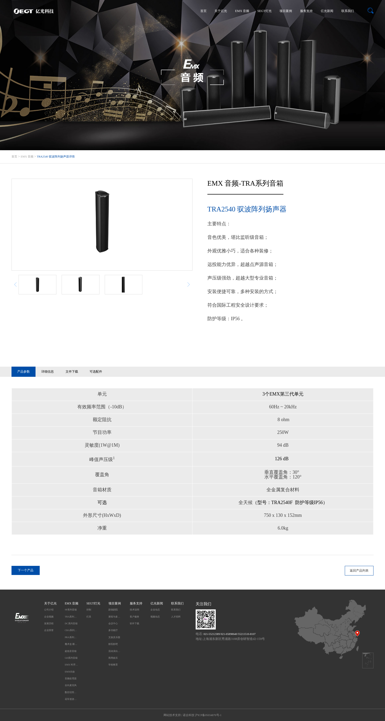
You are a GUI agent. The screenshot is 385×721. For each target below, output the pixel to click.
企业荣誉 (49, 630)
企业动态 (155, 609)
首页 (203, 11)
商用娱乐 (113, 658)
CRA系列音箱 (71, 630)
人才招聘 (175, 616)
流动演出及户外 (115, 651)
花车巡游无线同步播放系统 (71, 699)
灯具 (88, 616)
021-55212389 (211, 633)
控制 (88, 609)
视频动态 (155, 616)
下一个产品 (25, 570)
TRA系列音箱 (71, 616)
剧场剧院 (113, 609)
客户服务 (134, 616)
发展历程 (49, 623)
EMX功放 (70, 671)
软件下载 (134, 623)
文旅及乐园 (114, 637)
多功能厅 (113, 630)
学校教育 (113, 664)
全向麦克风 (71, 685)
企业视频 (49, 616)
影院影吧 (113, 644)
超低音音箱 (71, 651)
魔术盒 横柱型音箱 (71, 644)
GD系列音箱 (71, 658)
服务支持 (306, 11)
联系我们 (347, 11)
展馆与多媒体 (115, 616)
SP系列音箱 (71, 609)
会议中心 (113, 623)
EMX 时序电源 (71, 664)
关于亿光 (220, 11)
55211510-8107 (247, 633)
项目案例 (285, 11)
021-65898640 (229, 633)
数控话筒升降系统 (71, 692)
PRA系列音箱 (71, 637)
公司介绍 (49, 609)
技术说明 (134, 609)
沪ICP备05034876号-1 (208, 715)
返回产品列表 (359, 570)
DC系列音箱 (71, 623)
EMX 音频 (242, 11)
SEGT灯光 (264, 11)
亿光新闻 (327, 11)
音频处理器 (71, 678)
